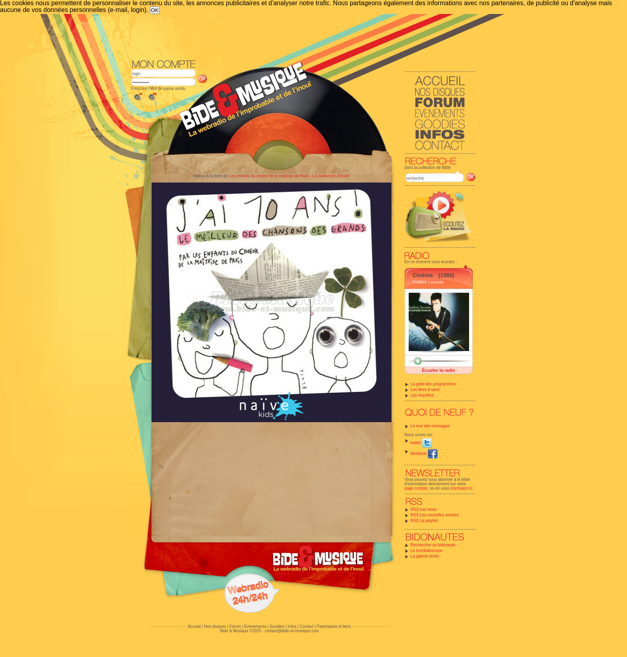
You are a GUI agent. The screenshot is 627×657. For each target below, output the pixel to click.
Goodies (277, 626)
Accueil (194, 626)
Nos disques (215, 626)
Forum (235, 626)
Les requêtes (422, 395)
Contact (306, 626)
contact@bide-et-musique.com (292, 631)
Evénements (255, 626)
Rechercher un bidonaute (433, 545)
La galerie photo (425, 556)
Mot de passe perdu (167, 88)
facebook (424, 453)
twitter (421, 443)
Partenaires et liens (334, 626)
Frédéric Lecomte (428, 282)
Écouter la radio (438, 370)
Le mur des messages (430, 426)
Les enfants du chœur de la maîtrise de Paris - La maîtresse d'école (289, 176)
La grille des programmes (433, 384)
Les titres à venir (425, 389)
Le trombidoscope (427, 550)
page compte (416, 488)
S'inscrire (139, 88)
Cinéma (423, 275)
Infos (292, 626)
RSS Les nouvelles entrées (435, 515)
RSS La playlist (424, 520)
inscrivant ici (461, 488)
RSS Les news (424, 509)
